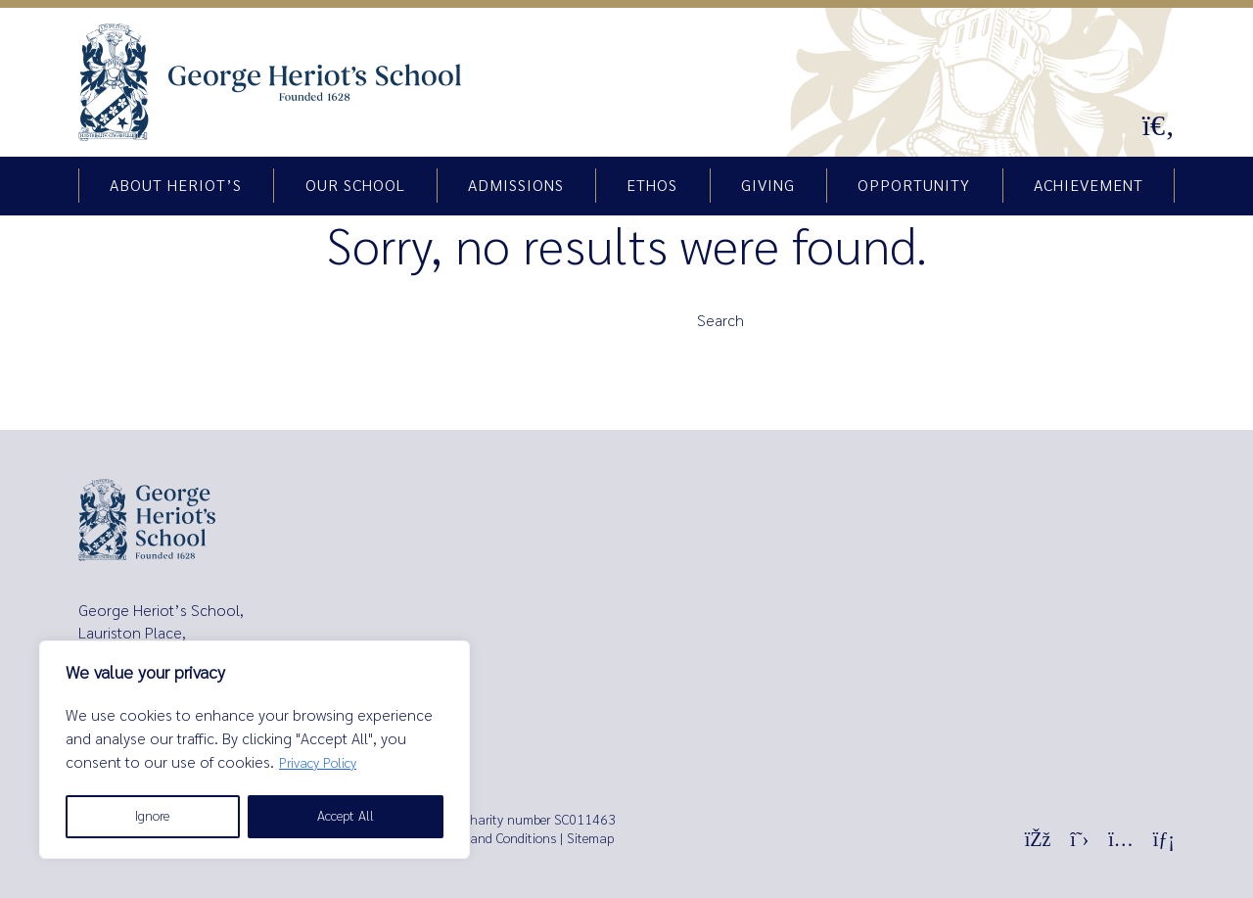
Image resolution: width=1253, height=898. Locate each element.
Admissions (516, 186)
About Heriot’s (176, 186)
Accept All (345, 816)
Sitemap (590, 838)
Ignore (152, 816)
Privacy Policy (317, 763)
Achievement (1088, 186)
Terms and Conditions (495, 838)
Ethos (651, 186)
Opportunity (914, 186)
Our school (355, 186)
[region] (254, 749)
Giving (768, 186)
